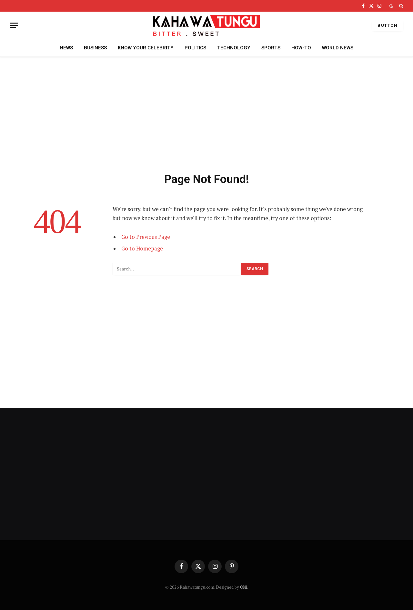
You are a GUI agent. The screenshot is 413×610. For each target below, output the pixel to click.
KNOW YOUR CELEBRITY (146, 48)
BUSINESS (95, 48)
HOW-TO (301, 48)
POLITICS (195, 48)
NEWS (66, 48)
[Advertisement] (206, 113)
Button (388, 25)
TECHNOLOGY (233, 48)
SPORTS (270, 48)
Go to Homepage (142, 248)
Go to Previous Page (145, 236)
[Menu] (14, 25)
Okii (243, 587)
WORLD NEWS (337, 48)
